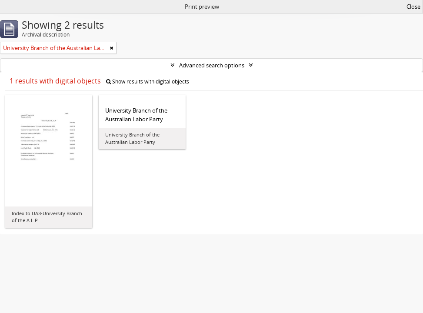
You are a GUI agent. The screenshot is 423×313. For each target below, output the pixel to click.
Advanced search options (211, 65)
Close (413, 6)
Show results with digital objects (147, 81)
